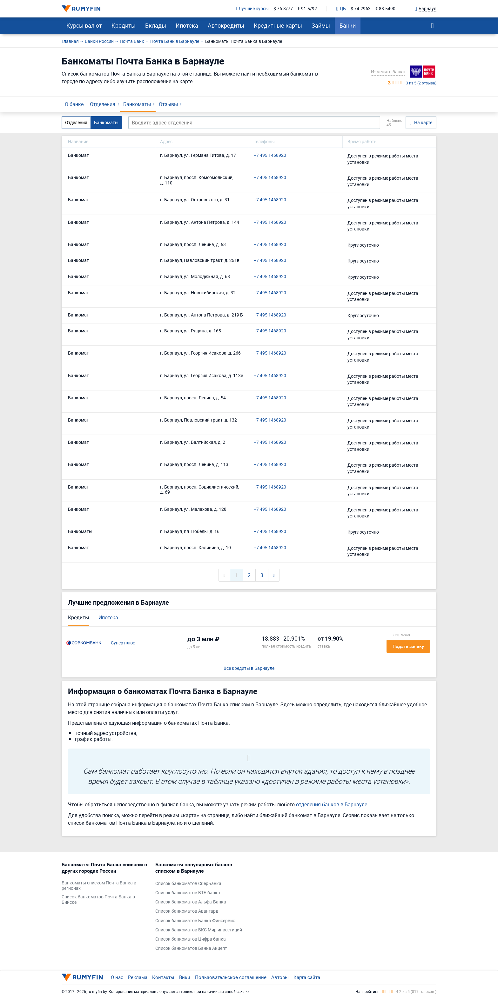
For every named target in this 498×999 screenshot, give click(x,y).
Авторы (280, 977)
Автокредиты (226, 25)
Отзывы (168, 104)
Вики (184, 977)
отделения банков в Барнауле (331, 804)
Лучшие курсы (252, 8)
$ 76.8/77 (283, 8)
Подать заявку (408, 646)
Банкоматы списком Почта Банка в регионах (99, 885)
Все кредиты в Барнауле (249, 668)
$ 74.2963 (361, 8)
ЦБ (341, 9)
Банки (348, 25)
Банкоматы (137, 104)
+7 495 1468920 (270, 155)
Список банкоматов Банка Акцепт (191, 948)
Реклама (137, 977)
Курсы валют (84, 25)
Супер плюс (123, 643)
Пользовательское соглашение (230, 977)
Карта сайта (306, 977)
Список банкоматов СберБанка (188, 883)
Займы (321, 25)
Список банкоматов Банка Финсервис (195, 920)
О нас (117, 977)
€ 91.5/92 (307, 8)
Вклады (155, 25)
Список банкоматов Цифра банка (190, 939)
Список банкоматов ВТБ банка (187, 893)
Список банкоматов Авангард (186, 911)
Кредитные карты (278, 25)
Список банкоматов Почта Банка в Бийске (98, 899)
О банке (74, 104)
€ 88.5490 (385, 8)
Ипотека (187, 25)
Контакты (163, 977)
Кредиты (123, 25)
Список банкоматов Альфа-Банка (190, 902)
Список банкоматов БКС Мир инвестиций (198, 930)
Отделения (102, 104)
